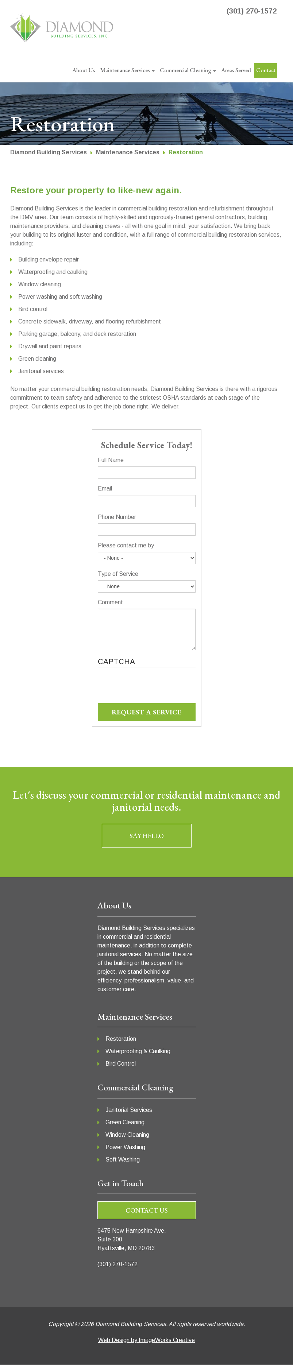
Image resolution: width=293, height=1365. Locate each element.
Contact (265, 70)
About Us (83, 70)
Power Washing (125, 1147)
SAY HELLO (147, 835)
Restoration (120, 1039)
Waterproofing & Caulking (137, 1051)
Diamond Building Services (48, 152)
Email (105, 488)
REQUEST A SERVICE (146, 712)
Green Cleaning (124, 1122)
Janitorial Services (128, 1110)
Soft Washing (122, 1159)
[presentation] (153, 689)
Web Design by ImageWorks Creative (146, 1340)
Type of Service (118, 574)
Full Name (111, 460)
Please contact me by (126, 545)
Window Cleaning (127, 1135)
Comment (110, 602)
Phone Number (117, 517)
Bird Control (120, 1063)
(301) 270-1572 (252, 11)
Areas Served (236, 70)
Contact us (147, 1210)
